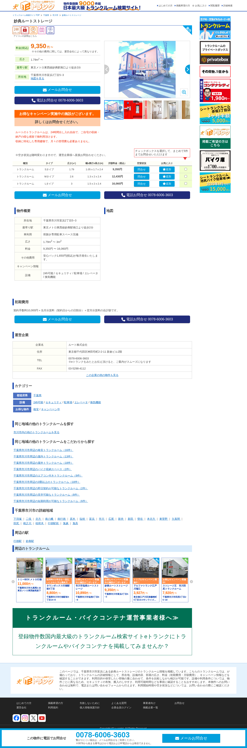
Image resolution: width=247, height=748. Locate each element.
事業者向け (149, 703)
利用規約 (53, 707)
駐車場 (68, 402)
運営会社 (21, 707)
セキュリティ (54, 402)
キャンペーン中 (50, 409)
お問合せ (179, 703)
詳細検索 (228, 5)
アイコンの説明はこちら (25, 36)
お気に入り (201, 5)
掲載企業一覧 (150, 707)
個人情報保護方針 (90, 707)
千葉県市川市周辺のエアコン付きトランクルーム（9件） (48, 475)
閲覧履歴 (215, 5)
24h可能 (38, 402)
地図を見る (37, 78)
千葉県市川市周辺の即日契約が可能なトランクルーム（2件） (51, 488)
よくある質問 (118, 703)
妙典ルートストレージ (71, 15)
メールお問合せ (57, 90)
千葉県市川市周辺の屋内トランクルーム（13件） (43, 456)
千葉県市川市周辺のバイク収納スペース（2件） (43, 469)
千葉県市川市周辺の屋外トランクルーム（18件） (43, 462)
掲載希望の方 (183, 5)
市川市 (55, 15)
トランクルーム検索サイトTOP (26, 15)
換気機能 (95, 402)
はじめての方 (166, 5)
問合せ (142, 169)
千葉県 (46, 15)
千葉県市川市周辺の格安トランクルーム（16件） (43, 450)
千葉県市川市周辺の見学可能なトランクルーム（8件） (47, 494)
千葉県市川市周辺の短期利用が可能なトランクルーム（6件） (51, 501)
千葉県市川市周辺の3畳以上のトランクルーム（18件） (47, 481)
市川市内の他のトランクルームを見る (36, 432)
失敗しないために (90, 703)
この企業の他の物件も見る (102, 375)
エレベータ (81, 402)
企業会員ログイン (121, 707)
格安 (36, 409)
